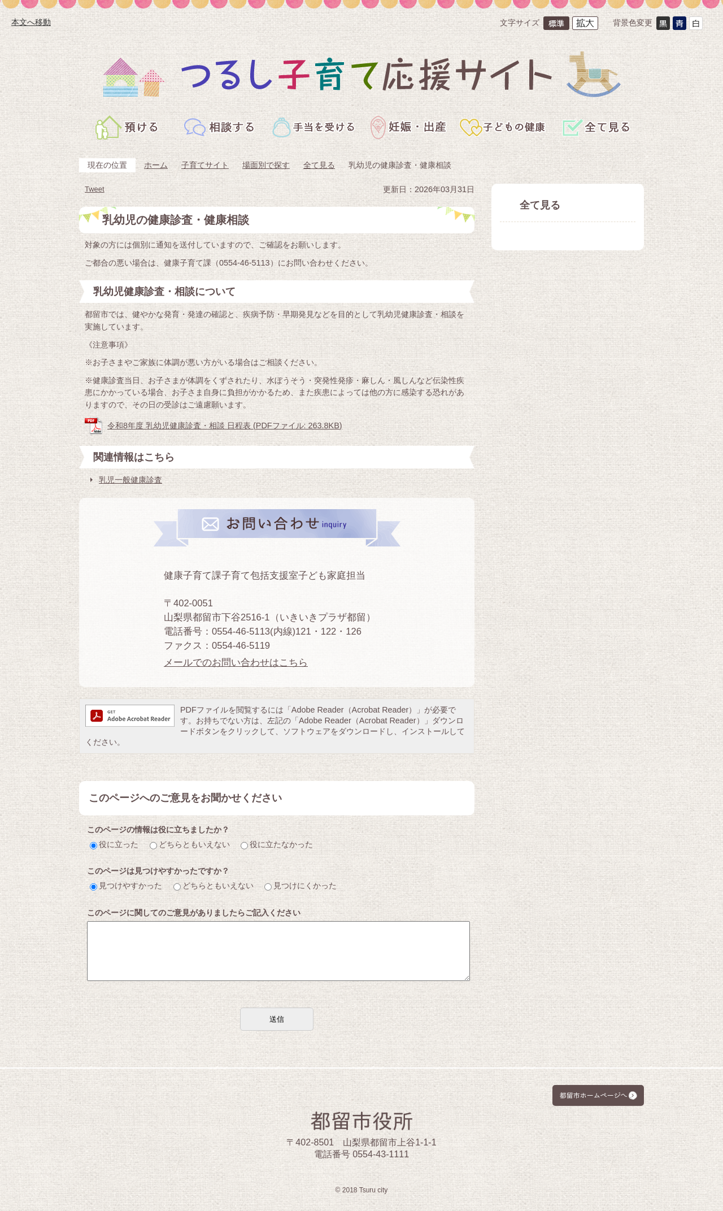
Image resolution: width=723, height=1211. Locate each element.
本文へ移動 (31, 22)
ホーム (156, 165)
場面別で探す (266, 165)
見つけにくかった (300, 885)
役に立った (114, 844)
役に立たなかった (277, 844)
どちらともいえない (190, 844)
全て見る (319, 165)
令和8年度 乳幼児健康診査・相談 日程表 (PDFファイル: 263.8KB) (224, 425)
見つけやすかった (126, 885)
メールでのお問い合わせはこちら (236, 662)
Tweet (94, 189)
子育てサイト (205, 165)
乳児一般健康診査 (130, 479)
